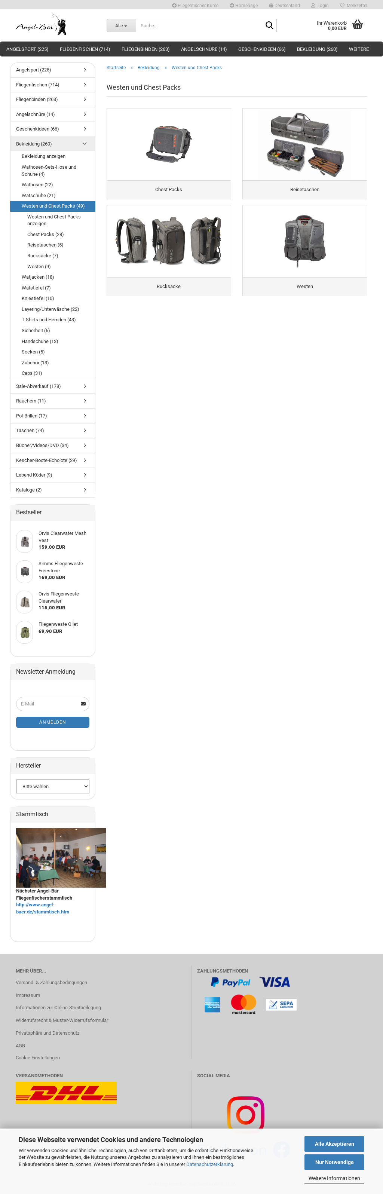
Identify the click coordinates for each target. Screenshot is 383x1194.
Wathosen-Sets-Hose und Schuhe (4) (49, 170)
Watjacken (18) (38, 277)
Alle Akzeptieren (334, 1144)
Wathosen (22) (37, 184)
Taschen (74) (30, 430)
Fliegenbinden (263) (146, 49)
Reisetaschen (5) (45, 245)
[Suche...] (121, 25)
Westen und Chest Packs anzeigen (54, 220)
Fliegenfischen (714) (85, 49)
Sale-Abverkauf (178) (38, 386)
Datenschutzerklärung (209, 1164)
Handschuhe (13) (40, 341)
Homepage (244, 5)
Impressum (28, 995)
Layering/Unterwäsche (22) (50, 309)
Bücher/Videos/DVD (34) (42, 445)
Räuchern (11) (31, 401)
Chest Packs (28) (45, 234)
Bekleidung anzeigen (43, 156)
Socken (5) (33, 352)
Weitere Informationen (334, 1178)
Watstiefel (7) (36, 288)
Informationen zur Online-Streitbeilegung (58, 1007)
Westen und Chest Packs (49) (53, 206)
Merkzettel (353, 5)
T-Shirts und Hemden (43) (49, 319)
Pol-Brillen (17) (31, 416)
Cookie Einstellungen (38, 1057)
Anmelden (52, 722)
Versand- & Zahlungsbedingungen (51, 982)
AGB (20, 1045)
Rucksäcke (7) (42, 255)
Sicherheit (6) (36, 330)
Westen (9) (39, 266)
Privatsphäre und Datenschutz (47, 1033)
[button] (284, 4)
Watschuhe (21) (39, 195)
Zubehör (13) (35, 362)
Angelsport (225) (27, 49)
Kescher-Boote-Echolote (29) (46, 460)
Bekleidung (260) (317, 49)
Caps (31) (32, 373)
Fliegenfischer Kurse (195, 5)
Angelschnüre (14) (204, 49)
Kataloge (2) (29, 490)
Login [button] (320, 5)
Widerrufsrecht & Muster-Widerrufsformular (62, 1020)
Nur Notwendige (334, 1162)
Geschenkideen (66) (262, 49)
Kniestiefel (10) (38, 298)
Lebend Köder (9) (34, 475)
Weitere (359, 49)
